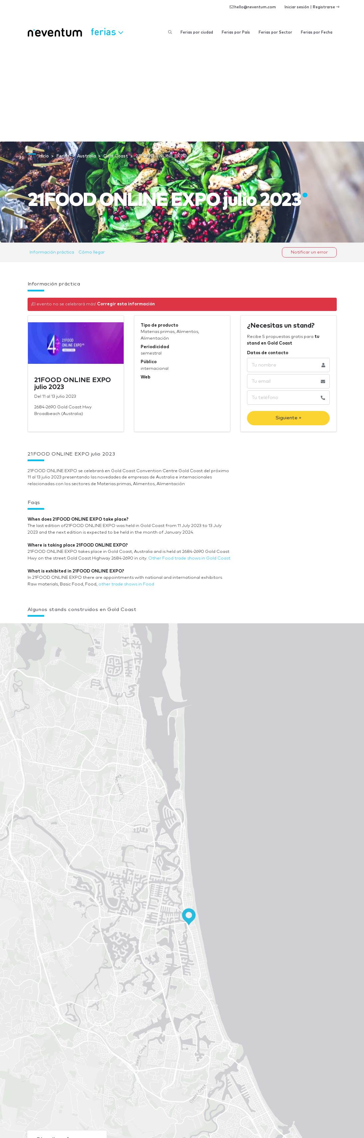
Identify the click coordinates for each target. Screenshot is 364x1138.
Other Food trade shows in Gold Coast (189, 558)
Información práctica (52, 252)
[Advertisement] (182, 91)
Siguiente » (289, 417)
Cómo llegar (91, 252)
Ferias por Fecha (316, 32)
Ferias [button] (107, 31)
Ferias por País (236, 32)
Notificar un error (309, 252)
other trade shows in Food (126, 584)
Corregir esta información (126, 304)
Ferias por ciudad (197, 32)
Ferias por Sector (275, 32)
